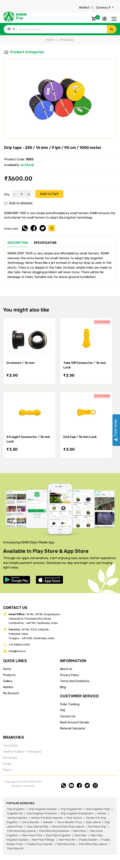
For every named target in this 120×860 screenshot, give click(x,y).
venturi (101, 813)
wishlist (8, 687)
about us (66, 669)
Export (7, 770)
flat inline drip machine (54, 830)
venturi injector (17, 817)
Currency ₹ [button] (103, 7)
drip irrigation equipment (77, 813)
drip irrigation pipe (98, 809)
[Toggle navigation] (114, 19)
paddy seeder (88, 839)
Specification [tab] (45, 243)
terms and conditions (74, 681)
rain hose (79, 830)
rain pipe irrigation (58, 835)
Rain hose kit (67, 839)
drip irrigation (16, 809)
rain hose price (32, 835)
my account (11, 693)
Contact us (67, 716)
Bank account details (74, 722)
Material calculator (73, 728)
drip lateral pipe (37, 826)
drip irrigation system (43, 809)
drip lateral (93, 822)
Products (64, 40)
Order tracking (69, 704)
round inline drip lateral (68, 826)
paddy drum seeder (40, 844)
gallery (8, 681)
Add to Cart (49, 194)
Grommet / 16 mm (20, 363)
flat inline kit (15, 848)
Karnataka (10, 757)
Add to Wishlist (18, 203)
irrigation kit (15, 813)
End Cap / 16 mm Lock (80, 437)
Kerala (7, 764)
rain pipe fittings (43, 839)
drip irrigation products (42, 813)
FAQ (62, 710)
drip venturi (74, 817)
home (7, 669)
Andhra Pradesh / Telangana (22, 751)
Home (50, 40)
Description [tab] (18, 243)
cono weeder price (69, 822)
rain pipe (81, 835)
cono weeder (30, 822)
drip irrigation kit (71, 809)
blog (63, 687)
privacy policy (69, 675)
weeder (48, 822)
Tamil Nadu (10, 745)
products (9, 675)
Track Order (115, 430)
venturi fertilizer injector (47, 817)
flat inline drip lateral (21, 830)
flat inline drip (97, 826)
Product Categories (24, 52)
